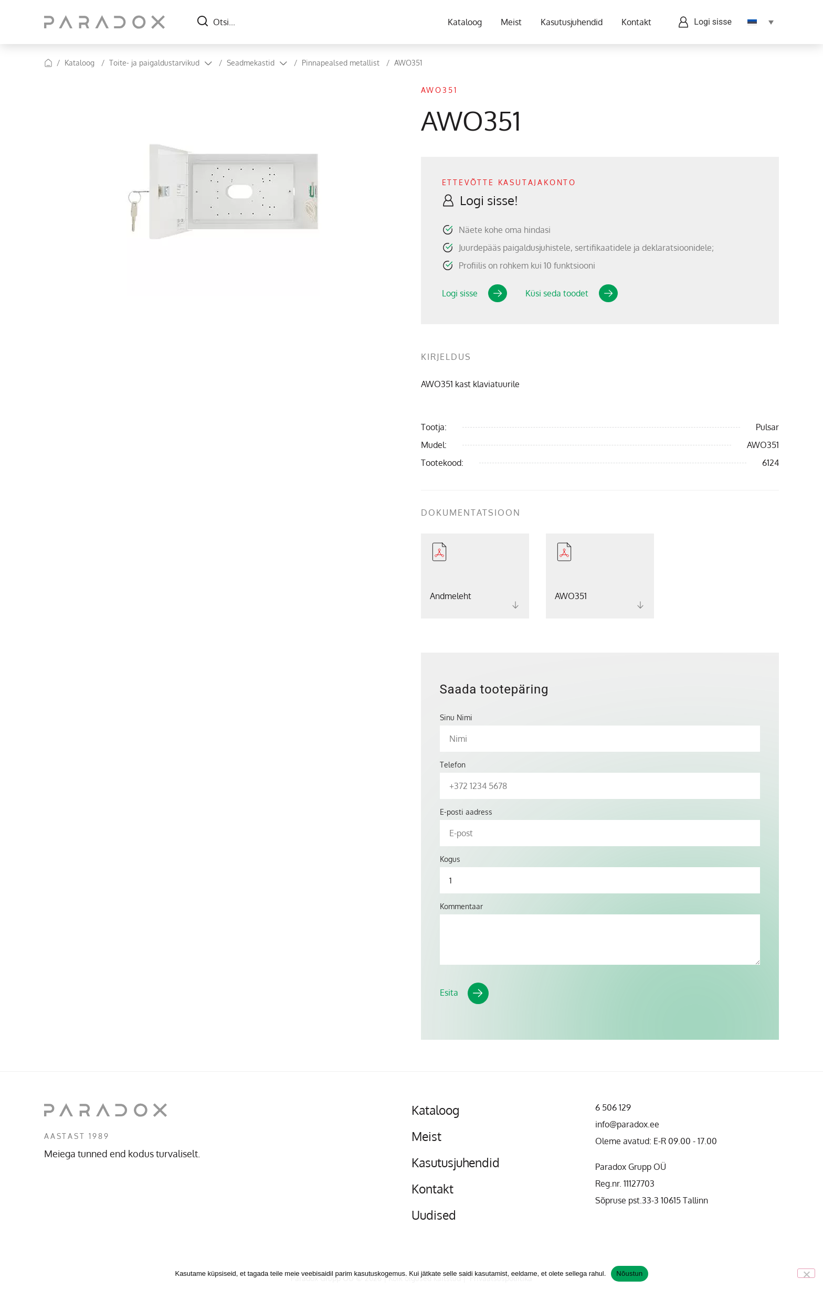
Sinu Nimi (456, 717)
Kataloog (465, 22)
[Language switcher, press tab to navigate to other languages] (760, 22)
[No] (806, 1273)
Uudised (435, 1215)
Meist (511, 22)
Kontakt (636, 22)
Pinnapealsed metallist (340, 62)
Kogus (450, 859)
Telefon (453, 765)
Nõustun (629, 1273)
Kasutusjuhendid (572, 22)
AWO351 (408, 62)
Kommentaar (461, 906)
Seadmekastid (251, 62)
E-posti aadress (466, 812)
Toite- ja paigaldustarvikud (154, 62)
